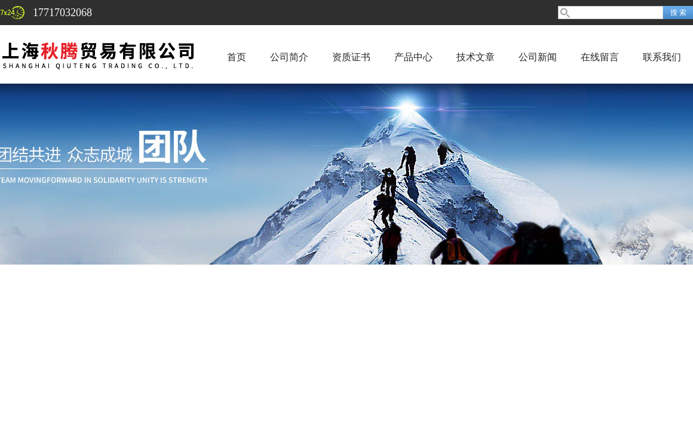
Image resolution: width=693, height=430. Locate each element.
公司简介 (289, 57)
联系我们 (662, 57)
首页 (236, 57)
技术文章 (475, 57)
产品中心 (413, 57)
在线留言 (600, 57)
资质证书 (351, 57)
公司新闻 (538, 57)
